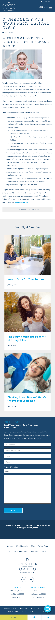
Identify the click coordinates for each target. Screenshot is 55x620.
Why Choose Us (22, 546)
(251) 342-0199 (38, 597)
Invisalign (34, 551)
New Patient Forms (46, 1)
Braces (43, 551)
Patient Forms (43, 546)
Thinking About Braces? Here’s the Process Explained (26, 399)
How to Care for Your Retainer (26, 279)
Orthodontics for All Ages (18, 551)
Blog (33, 546)
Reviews (10, 546)
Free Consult (14, 617)
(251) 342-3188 (17, 597)
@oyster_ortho (30, 528)
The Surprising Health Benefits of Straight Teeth (26, 338)
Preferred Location (11, 467)
